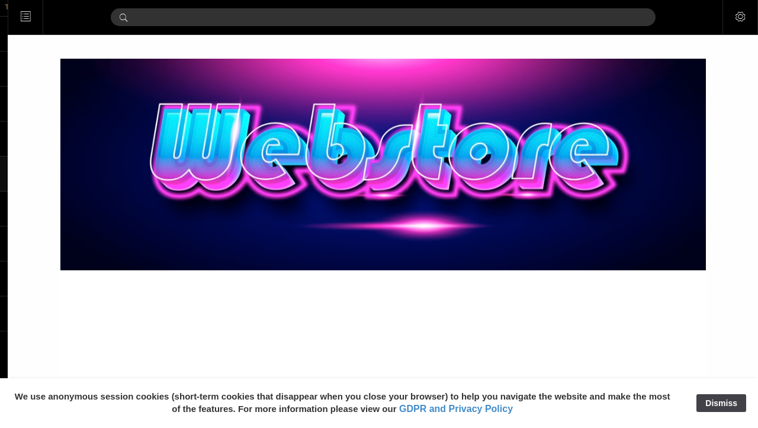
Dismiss (721, 403)
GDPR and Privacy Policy (456, 409)
